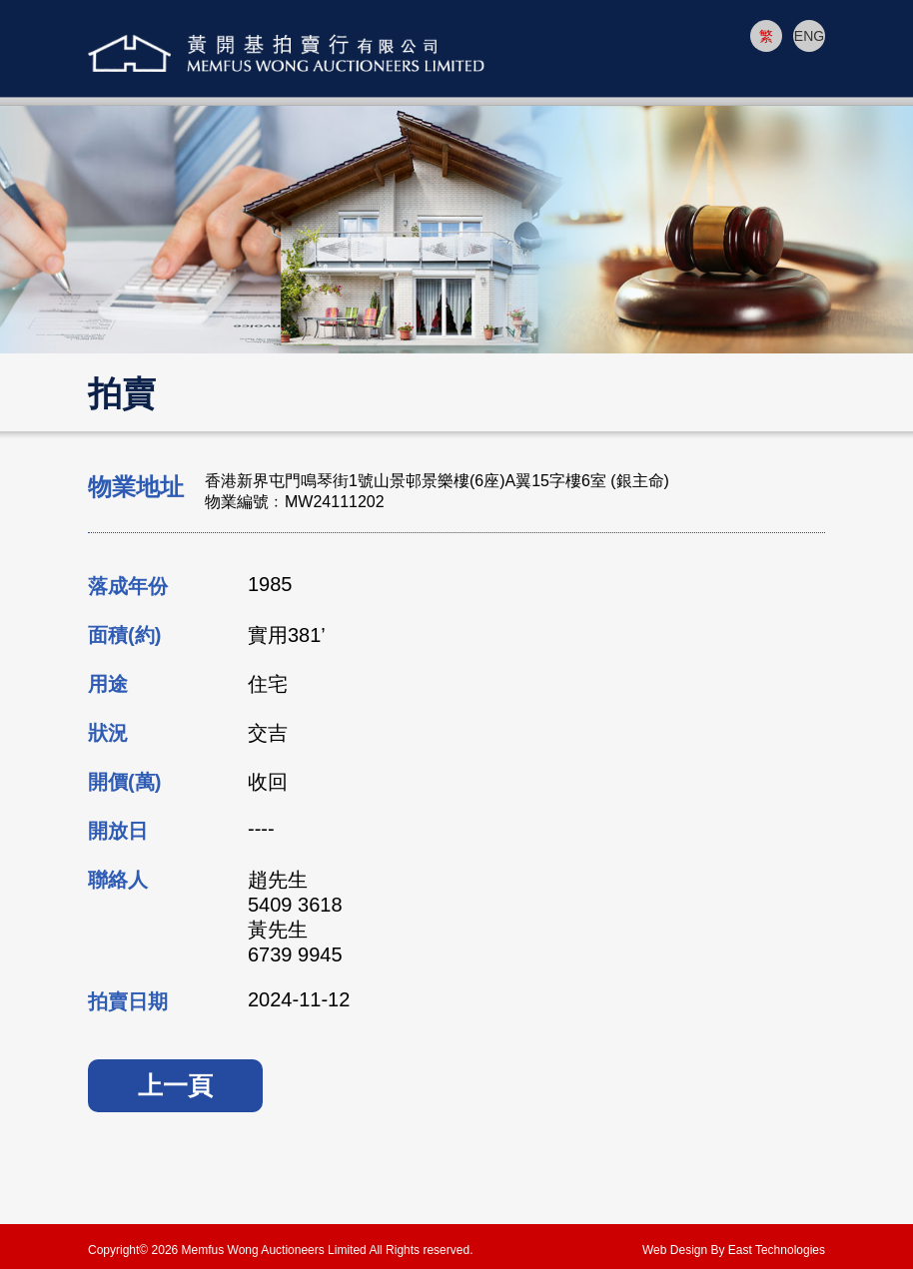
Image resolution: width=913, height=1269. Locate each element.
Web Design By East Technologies (733, 1250)
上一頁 (175, 1085)
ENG (809, 36)
